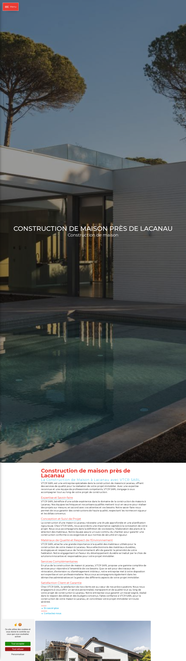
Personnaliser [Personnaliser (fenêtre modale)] (17, 654)
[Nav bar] (11, 7)
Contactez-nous (51, 613)
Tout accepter (17, 643)
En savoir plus (50, 608)
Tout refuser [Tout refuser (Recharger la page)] (18, 649)
